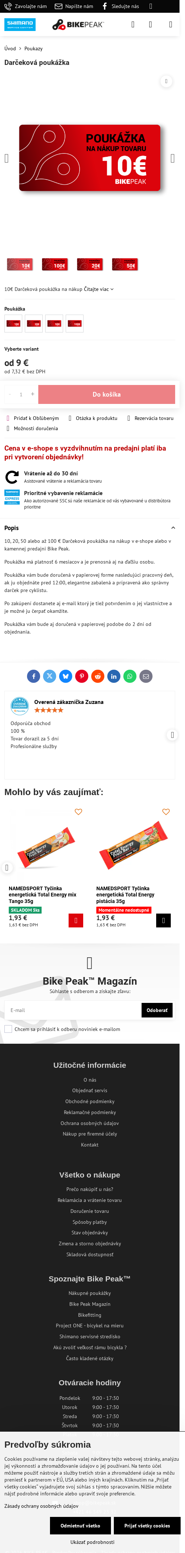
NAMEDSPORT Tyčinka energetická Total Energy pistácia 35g (125, 895)
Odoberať (157, 1010)
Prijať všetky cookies (147, 1525)
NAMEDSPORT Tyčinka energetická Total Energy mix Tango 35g (42, 895)
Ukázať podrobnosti (92, 1542)
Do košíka (107, 394)
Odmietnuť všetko (80, 1525)
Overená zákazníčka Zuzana (69, 701)
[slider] (48, 710)
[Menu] (171, 24)
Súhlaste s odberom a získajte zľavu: (90, 991)
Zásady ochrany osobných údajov (41, 1506)
